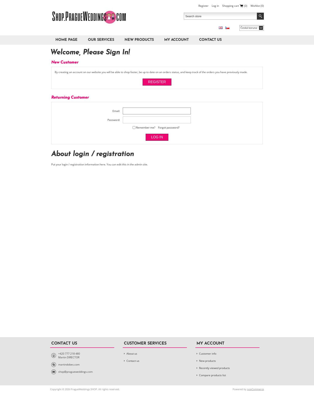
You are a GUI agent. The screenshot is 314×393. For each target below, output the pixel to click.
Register (203, 6)
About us (131, 353)
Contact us (210, 40)
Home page (66, 40)
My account (176, 40)
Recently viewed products (214, 368)
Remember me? (145, 127)
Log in (215, 6)
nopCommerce (255, 389)
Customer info (207, 353)
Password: (114, 120)
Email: (116, 111)
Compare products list (212, 375)
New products (139, 40)
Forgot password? (168, 127)
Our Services (101, 40)
